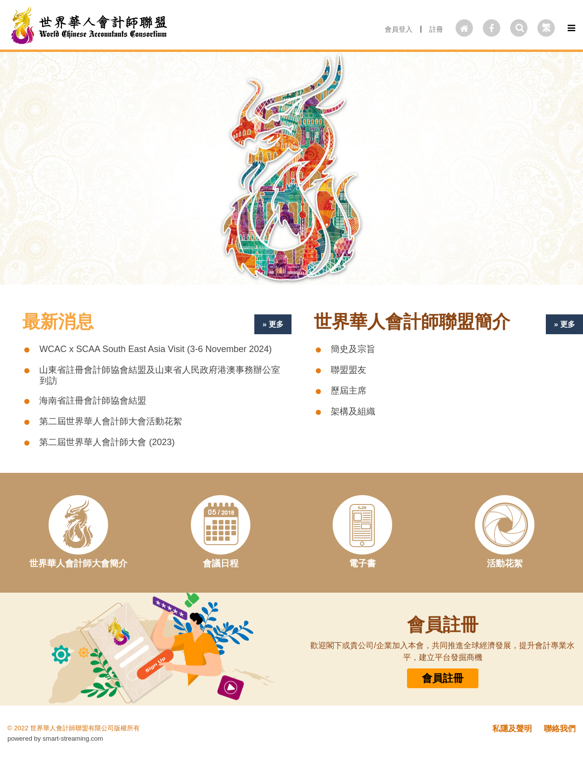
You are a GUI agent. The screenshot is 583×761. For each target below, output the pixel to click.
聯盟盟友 (348, 370)
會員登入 (398, 29)
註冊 (436, 29)
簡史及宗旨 (353, 349)
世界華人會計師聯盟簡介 (412, 321)
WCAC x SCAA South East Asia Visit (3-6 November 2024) (155, 349)
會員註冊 (443, 678)
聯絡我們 (560, 728)
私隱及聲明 (512, 728)
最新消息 (58, 321)
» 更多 (273, 324)
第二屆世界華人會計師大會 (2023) (107, 442)
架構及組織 (353, 411)
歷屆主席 (348, 391)
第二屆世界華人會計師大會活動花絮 (110, 421)
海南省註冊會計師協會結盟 (92, 401)
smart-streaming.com (73, 738)
